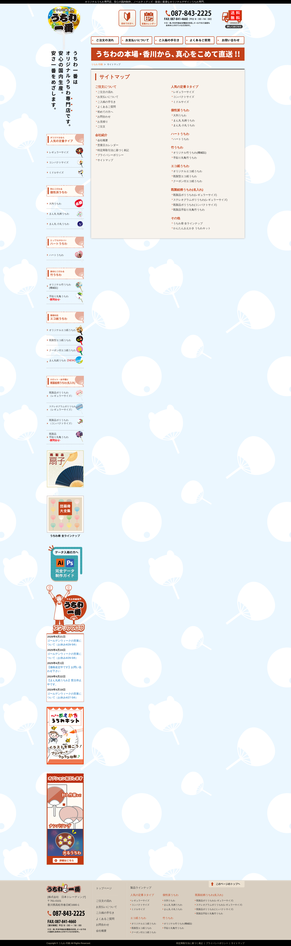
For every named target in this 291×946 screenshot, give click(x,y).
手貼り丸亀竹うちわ (185, 157)
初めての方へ (105, 111)
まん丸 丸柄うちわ (184, 120)
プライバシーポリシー (110, 155)
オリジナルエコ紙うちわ (187, 171)
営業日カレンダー (107, 145)
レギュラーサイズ (183, 91)
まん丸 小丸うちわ (184, 125)
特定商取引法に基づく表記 (113, 150)
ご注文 (101, 126)
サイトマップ (105, 160)
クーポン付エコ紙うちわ (187, 181)
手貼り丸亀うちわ (66, 297)
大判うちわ (179, 115)
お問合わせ (104, 116)
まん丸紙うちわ (66, 360)
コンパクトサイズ (183, 96)
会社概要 (102, 140)
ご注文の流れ (105, 91)
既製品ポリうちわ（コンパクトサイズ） (66, 423)
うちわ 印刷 (97, 64)
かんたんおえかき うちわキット (192, 228)
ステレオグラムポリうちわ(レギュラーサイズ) (200, 199)
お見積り (102, 121)
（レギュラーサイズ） (66, 408)
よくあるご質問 (106, 106)
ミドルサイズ (181, 101)
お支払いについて (107, 96)
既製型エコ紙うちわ (185, 176)
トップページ (104, 888)
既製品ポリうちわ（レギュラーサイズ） (66, 395)
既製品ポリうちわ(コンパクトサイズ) (195, 204)
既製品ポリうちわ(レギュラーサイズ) (195, 194)
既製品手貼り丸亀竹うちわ (189, 209)
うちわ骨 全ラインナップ (188, 223)
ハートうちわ (181, 139)
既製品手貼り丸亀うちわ (66, 436)
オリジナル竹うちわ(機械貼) (190, 152)
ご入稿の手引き (106, 101)
